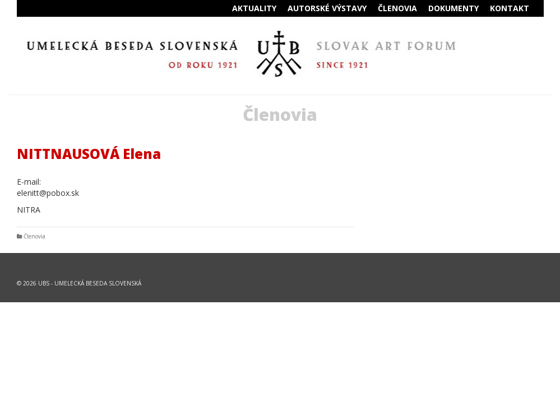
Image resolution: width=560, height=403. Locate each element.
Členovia (34, 236)
